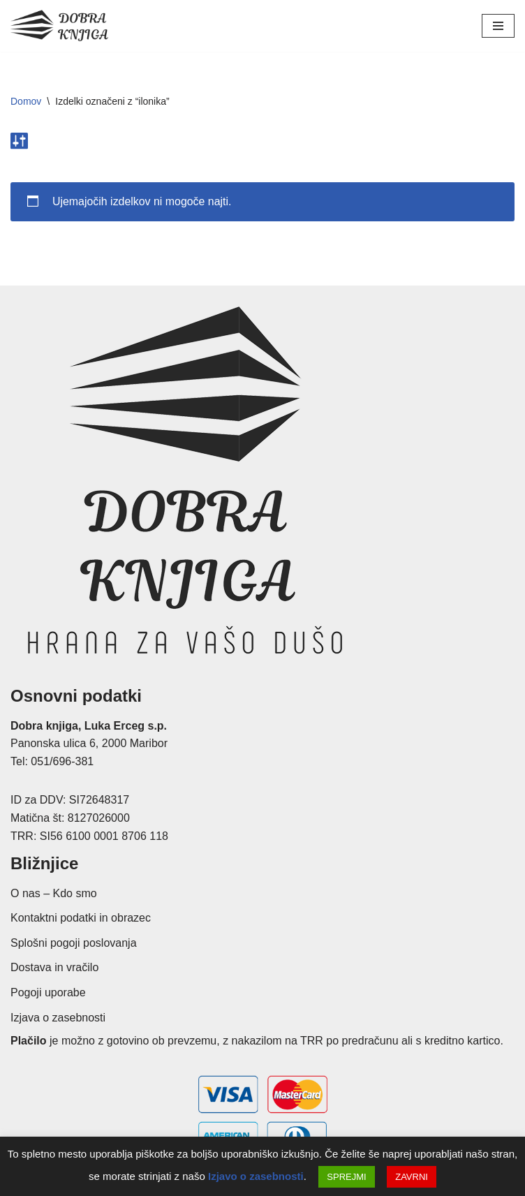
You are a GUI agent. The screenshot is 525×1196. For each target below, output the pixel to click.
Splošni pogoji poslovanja (73, 943)
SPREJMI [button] (346, 1177)
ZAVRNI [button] (411, 1177)
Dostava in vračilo (54, 968)
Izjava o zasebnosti (57, 1018)
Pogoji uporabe (48, 992)
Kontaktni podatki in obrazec (80, 918)
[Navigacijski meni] (498, 26)
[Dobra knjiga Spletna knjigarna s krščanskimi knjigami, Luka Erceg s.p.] (59, 26)
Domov (25, 101)
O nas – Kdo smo (53, 893)
